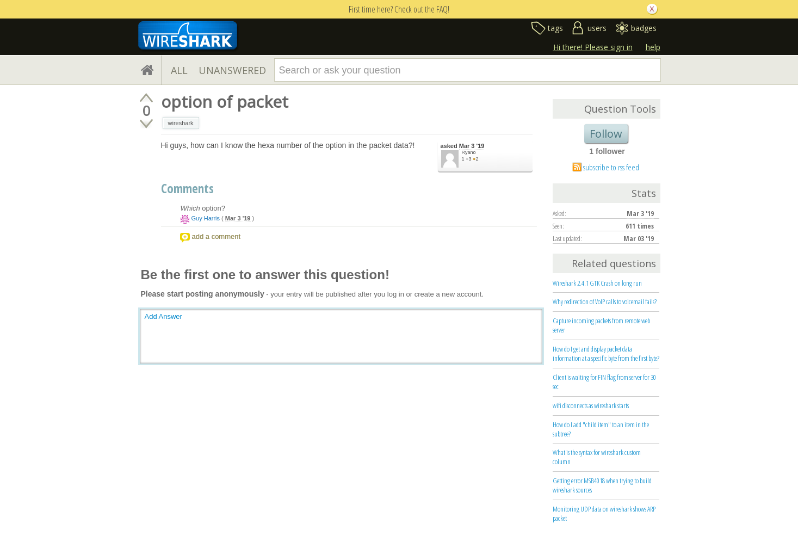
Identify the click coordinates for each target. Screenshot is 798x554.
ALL (179, 70)
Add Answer (163, 316)
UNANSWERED (232, 70)
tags (555, 28)
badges (644, 28)
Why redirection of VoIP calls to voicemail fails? (605, 301)
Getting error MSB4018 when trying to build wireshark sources (602, 485)
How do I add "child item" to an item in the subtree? (601, 429)
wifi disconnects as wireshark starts (591, 405)
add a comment (216, 236)
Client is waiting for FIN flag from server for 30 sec (604, 381)
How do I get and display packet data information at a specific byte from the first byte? (606, 353)
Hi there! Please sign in (593, 47)
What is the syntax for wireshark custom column (597, 456)
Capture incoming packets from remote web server (601, 325)
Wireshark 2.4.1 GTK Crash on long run (597, 283)
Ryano (469, 152)
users (597, 28)
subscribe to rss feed (611, 167)
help (653, 47)
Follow (606, 133)
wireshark (181, 123)
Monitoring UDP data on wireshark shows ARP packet (604, 513)
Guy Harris (205, 218)
